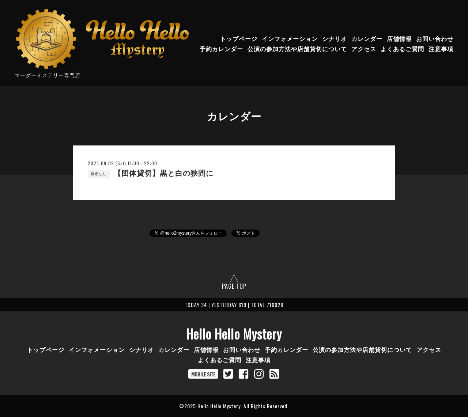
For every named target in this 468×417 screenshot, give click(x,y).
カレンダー (366, 38)
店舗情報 (399, 38)
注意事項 (441, 48)
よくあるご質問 (402, 48)
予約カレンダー (221, 48)
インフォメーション (290, 38)
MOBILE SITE (203, 374)
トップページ (238, 38)
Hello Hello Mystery (234, 333)
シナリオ (334, 38)
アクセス (363, 48)
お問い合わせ (434, 38)
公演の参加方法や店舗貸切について (297, 48)
